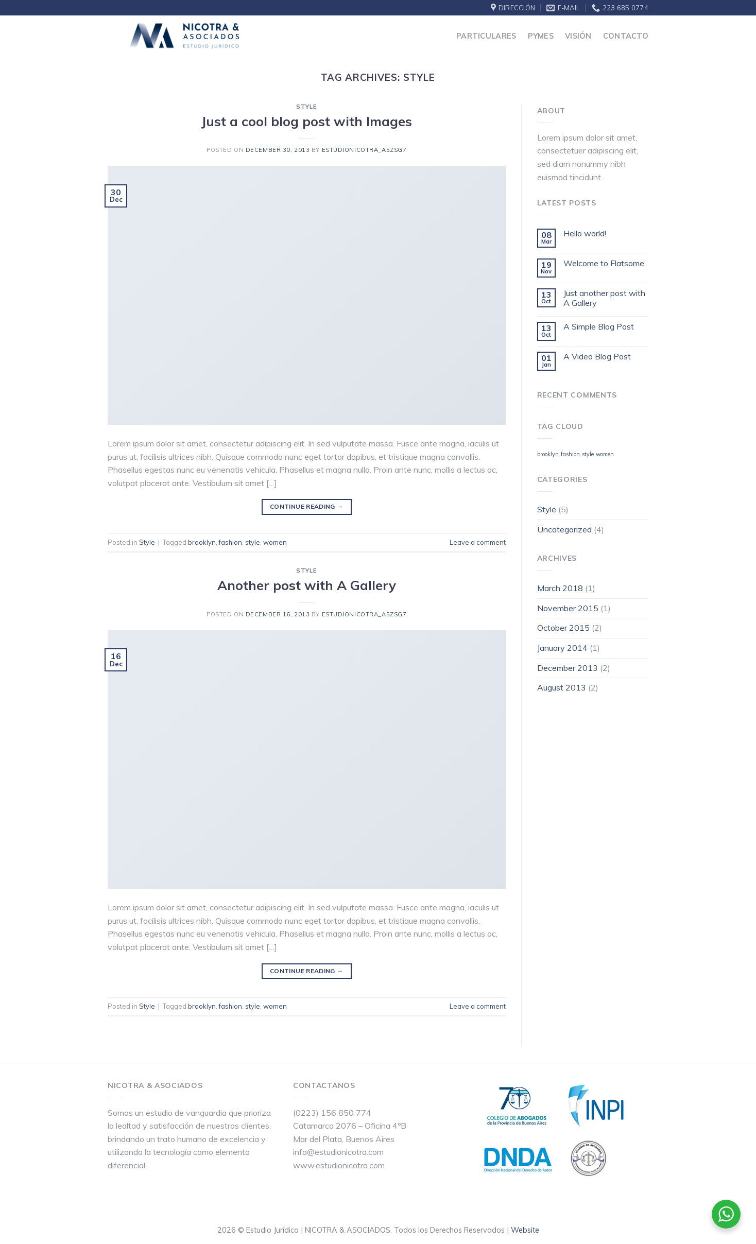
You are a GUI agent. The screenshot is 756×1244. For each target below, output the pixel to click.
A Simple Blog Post (598, 327)
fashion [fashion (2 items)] (570, 454)
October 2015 (563, 628)
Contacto (625, 36)
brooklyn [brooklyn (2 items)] (548, 454)
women (275, 542)
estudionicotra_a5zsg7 (364, 149)
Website (525, 1230)
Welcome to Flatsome (603, 263)
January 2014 (562, 648)
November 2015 (567, 608)
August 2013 (561, 687)
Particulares (486, 36)
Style (306, 106)
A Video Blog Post (597, 356)
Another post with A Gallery (306, 585)
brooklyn (202, 542)
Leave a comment (478, 542)
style (252, 542)
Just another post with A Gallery (604, 298)
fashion (230, 542)
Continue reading (306, 506)
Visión (578, 36)
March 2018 (560, 588)
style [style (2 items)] (588, 454)
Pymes (541, 36)
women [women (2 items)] (605, 454)
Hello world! (584, 233)
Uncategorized (564, 529)
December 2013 (567, 668)
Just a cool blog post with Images (306, 121)
